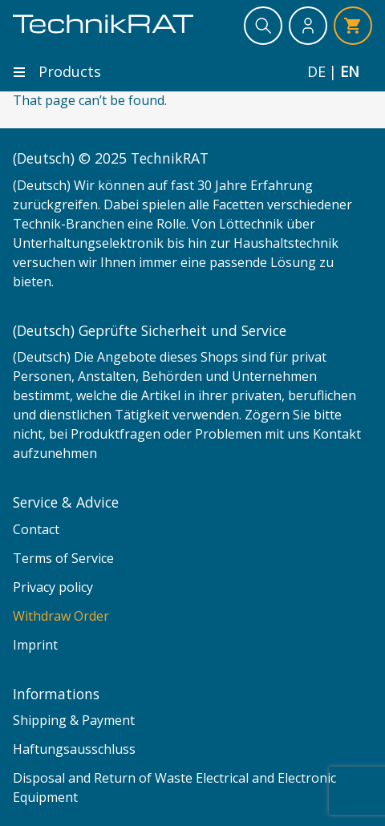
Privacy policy (53, 587)
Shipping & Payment (74, 720)
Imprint (35, 645)
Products (57, 71)
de (316, 71)
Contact (36, 529)
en (349, 71)
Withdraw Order (61, 616)
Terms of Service (63, 558)
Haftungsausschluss (74, 749)
